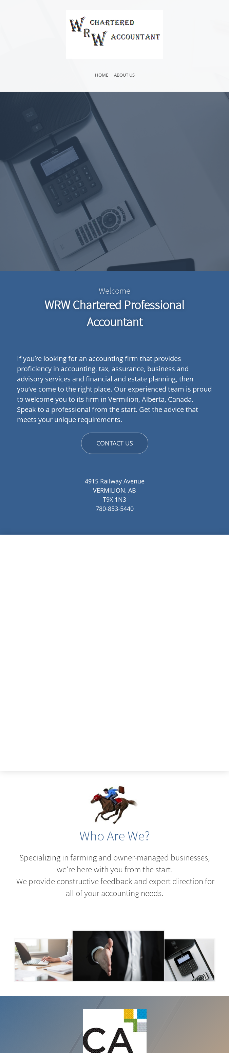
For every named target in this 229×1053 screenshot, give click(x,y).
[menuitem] (101, 76)
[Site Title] (114, 34)
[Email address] (114, 1016)
